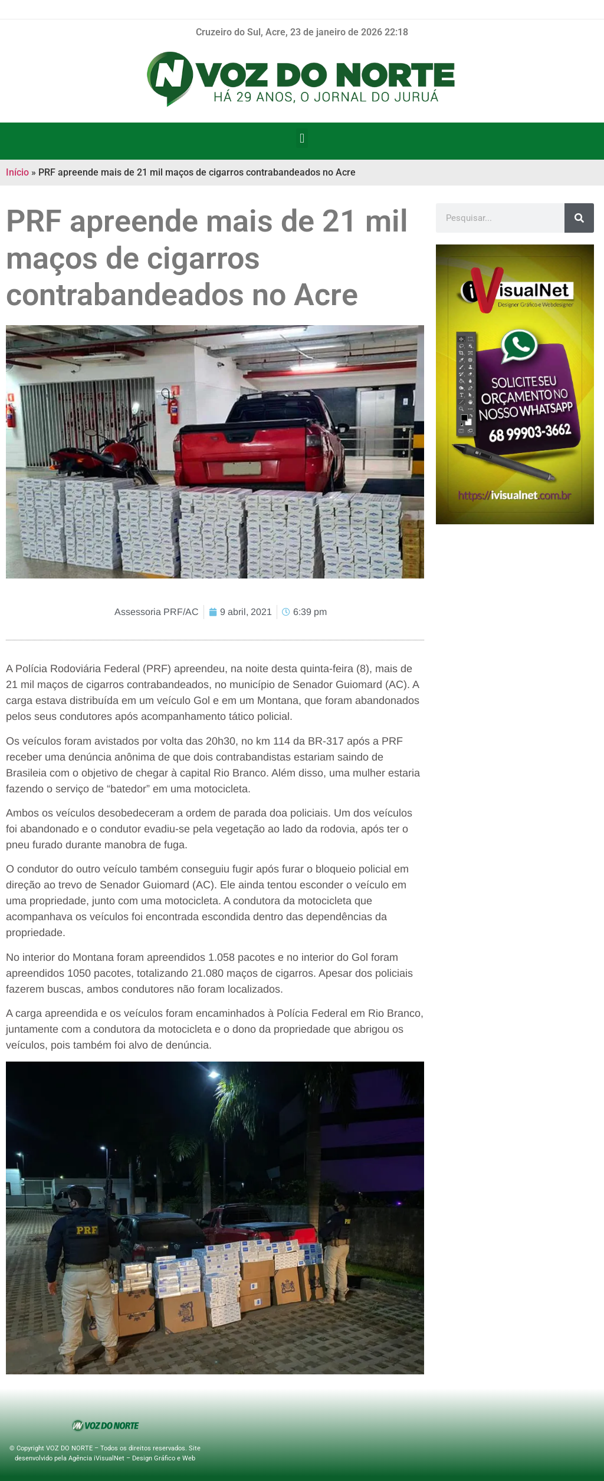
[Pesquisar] (579, 218)
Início (17, 172)
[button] (301, 138)
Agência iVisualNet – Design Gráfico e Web (131, 1458)
